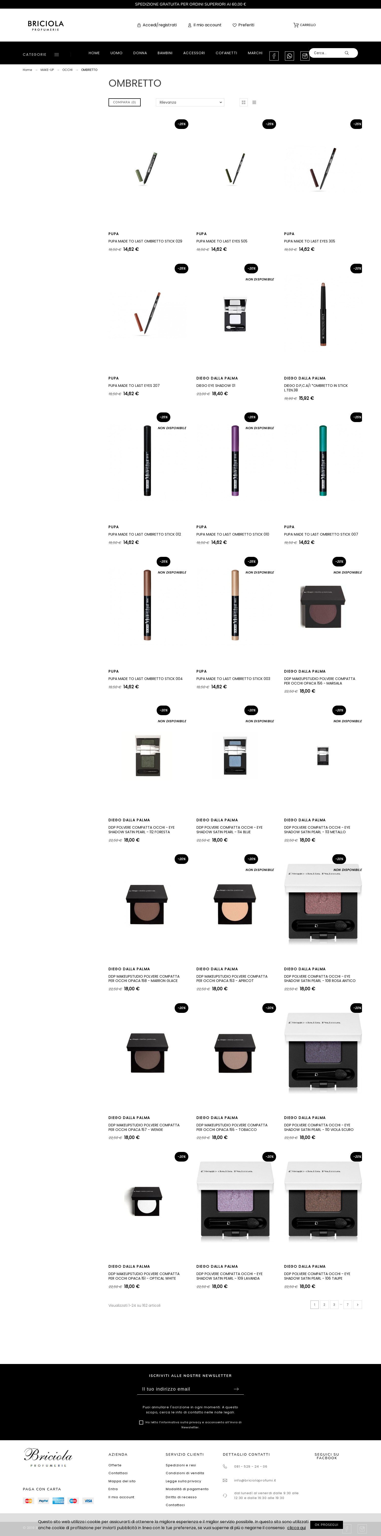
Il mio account (121, 1497)
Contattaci (118, 1473)
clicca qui (296, 1528)
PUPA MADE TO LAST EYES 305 (309, 241)
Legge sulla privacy (183, 1481)
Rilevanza (168, 102)
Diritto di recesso (181, 1497)
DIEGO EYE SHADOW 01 (215, 385)
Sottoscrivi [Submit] (236, 1389)
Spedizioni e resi (181, 1465)
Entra (113, 1489)
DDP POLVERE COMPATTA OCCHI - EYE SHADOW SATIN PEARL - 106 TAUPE (317, 1276)
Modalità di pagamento (187, 1489)
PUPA (113, 233)
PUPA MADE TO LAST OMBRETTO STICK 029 (145, 241)
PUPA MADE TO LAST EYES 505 (221, 241)
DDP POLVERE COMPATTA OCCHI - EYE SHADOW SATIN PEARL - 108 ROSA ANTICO (320, 978)
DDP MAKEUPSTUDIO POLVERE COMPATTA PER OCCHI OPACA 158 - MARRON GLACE (143, 978)
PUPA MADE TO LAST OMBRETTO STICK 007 (321, 534)
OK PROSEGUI (326, 1525)
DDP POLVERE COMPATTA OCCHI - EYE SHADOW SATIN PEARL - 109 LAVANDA (229, 1276)
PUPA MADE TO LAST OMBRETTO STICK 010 (232, 534)
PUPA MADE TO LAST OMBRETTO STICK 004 (145, 678)
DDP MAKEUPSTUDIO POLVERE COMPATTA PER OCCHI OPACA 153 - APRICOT (231, 978)
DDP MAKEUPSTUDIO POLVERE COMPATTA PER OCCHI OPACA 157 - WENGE (143, 1127)
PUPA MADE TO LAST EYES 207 (134, 385)
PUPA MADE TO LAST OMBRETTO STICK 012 (144, 534)
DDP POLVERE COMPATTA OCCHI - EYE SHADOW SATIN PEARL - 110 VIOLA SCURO (319, 1127)
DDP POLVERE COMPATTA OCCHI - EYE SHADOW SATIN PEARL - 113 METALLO (317, 830)
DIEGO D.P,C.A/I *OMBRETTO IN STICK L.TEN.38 (316, 388)
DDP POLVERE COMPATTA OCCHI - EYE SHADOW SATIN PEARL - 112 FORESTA (141, 830)
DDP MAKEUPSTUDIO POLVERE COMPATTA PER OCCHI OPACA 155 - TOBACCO (231, 1127)
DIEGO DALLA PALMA (217, 378)
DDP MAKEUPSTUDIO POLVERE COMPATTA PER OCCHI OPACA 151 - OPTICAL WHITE (143, 1276)
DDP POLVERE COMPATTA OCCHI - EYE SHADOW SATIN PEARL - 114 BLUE (229, 830)
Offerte (114, 1465)
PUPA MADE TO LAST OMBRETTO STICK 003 (233, 678)
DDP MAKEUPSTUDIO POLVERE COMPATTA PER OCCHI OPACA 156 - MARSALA (319, 681)
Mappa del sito (122, 1481)
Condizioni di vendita (185, 1473)
